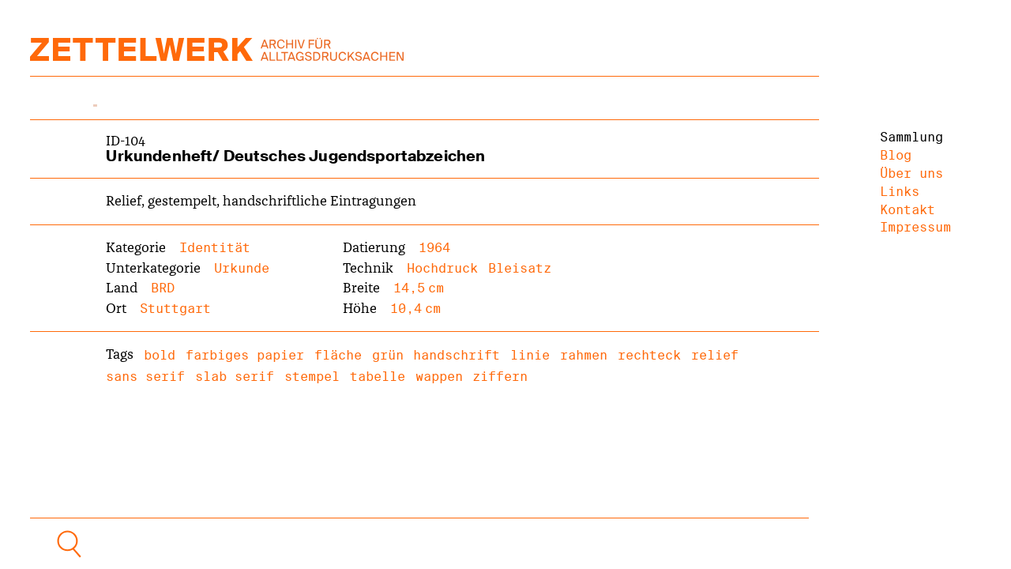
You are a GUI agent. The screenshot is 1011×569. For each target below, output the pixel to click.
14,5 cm (418, 288)
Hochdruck (442, 268)
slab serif (234, 376)
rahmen (583, 355)
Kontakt (907, 209)
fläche (338, 355)
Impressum (915, 227)
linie (530, 355)
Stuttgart (175, 308)
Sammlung (911, 137)
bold (159, 355)
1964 (434, 247)
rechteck (649, 355)
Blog (895, 155)
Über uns (911, 173)
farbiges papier (245, 355)
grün (388, 355)
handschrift (456, 355)
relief (715, 355)
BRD (163, 288)
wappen (439, 376)
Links (899, 191)
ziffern (500, 376)
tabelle (377, 376)
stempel (312, 376)
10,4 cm (415, 308)
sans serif (145, 376)
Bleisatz (519, 268)
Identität (214, 247)
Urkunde (241, 268)
